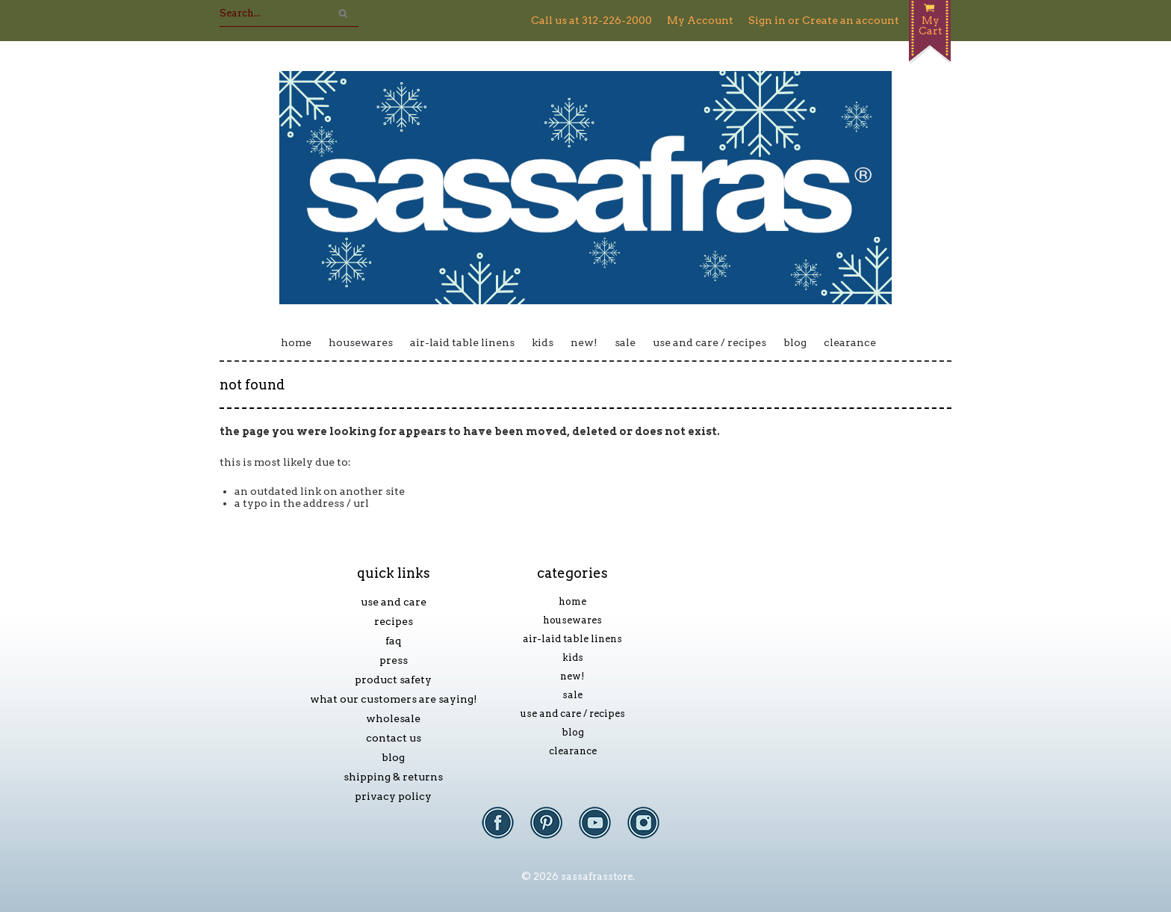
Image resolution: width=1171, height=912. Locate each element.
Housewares (361, 342)
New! (584, 342)
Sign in (767, 20)
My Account (700, 20)
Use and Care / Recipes (709, 342)
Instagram (651, 830)
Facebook (505, 830)
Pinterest (553, 830)
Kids (542, 342)
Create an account (850, 20)
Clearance (850, 342)
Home (296, 342)
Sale (625, 342)
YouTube (602, 830)
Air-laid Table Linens (462, 342)
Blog (795, 342)
